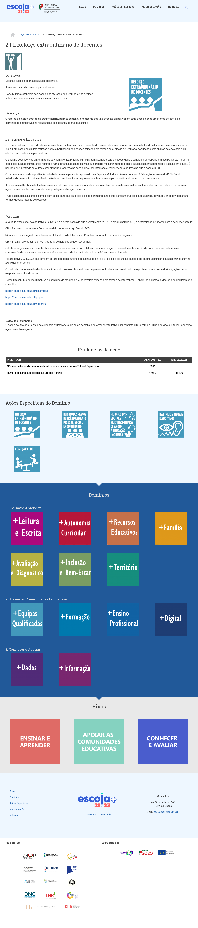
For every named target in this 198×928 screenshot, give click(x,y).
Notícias (173, 7)
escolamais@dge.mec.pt (166, 812)
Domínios (99, 7)
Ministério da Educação (99, 814)
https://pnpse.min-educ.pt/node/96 (25, 303)
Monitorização (151, 7)
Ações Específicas (123, 7)
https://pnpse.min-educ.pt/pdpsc (24, 297)
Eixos (82, 7)
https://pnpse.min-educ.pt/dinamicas (26, 290)
